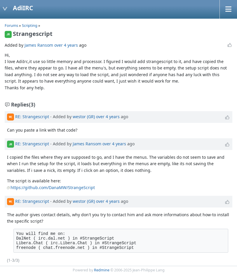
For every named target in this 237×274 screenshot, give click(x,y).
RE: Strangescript (32, 116)
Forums (11, 25)
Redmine (101, 270)
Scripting (30, 25)
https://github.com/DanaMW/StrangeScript (53, 187)
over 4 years (66, 45)
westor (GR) (84, 116)
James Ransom (39, 45)
